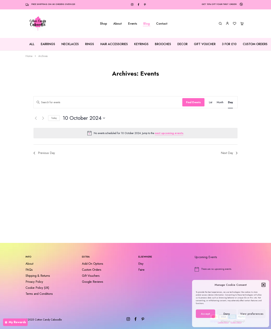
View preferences (251, 314)
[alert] (135, 133)
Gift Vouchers (91, 276)
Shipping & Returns (38, 276)
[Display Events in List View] (210, 102)
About (117, 24)
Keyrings (141, 44)
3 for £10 (229, 44)
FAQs (29, 270)
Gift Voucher (205, 44)
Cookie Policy (223, 322)
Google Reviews (92, 282)
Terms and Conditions (39, 294)
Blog (146, 24)
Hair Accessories (114, 44)
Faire (141, 270)
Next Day (229, 153)
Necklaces (70, 44)
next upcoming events (169, 133)
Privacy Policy (236, 322)
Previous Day (44, 153)
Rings (89, 44)
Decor (182, 44)
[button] (263, 285)
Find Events (193, 102)
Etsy (140, 264)
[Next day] (43, 118)
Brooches (163, 44)
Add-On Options (92, 264)
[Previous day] (35, 118)
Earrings (48, 44)
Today (54, 118)
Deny (226, 314)
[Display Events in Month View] (220, 102)
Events (132, 24)
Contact (161, 24)
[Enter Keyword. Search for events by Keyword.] (108, 102)
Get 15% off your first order (219, 4)
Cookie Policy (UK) (37, 288)
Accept (205, 314)
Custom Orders (255, 44)
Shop (103, 24)
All (31, 44)
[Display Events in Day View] (230, 102)
